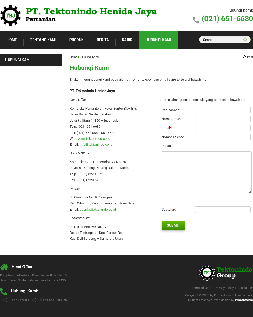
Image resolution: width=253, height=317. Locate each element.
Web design (222, 300)
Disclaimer (245, 288)
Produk (76, 40)
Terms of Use (201, 288)
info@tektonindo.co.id (96, 144)
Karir (127, 40)
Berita (103, 40)
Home (12, 40)
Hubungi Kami (158, 40)
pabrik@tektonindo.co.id (98, 209)
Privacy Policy (224, 288)
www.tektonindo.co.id (94, 139)
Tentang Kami (43, 40)
